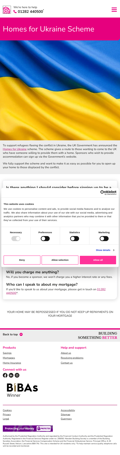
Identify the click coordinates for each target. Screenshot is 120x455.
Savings (7, 353)
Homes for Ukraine (15, 149)
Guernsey (66, 419)
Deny (22, 260)
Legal (6, 419)
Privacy (7, 414)
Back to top (10, 334)
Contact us (67, 363)
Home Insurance (12, 363)
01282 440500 (28, 11)
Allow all (98, 260)
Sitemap (65, 414)
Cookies (7, 410)
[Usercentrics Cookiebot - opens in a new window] (102, 192)
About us (66, 353)
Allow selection (59, 260)
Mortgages (9, 358)
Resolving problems (72, 358)
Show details (103, 250)
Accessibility (68, 410)
